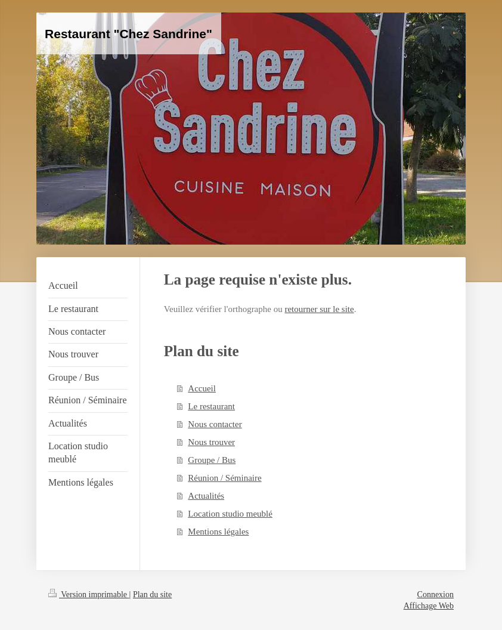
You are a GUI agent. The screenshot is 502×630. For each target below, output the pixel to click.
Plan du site (152, 594)
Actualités (206, 496)
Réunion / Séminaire (224, 478)
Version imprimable (88, 594)
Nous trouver (211, 442)
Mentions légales (218, 531)
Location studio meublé (230, 513)
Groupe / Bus (211, 460)
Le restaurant (211, 406)
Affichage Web (429, 605)
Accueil (202, 388)
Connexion (435, 594)
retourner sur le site (319, 309)
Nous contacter (214, 424)
